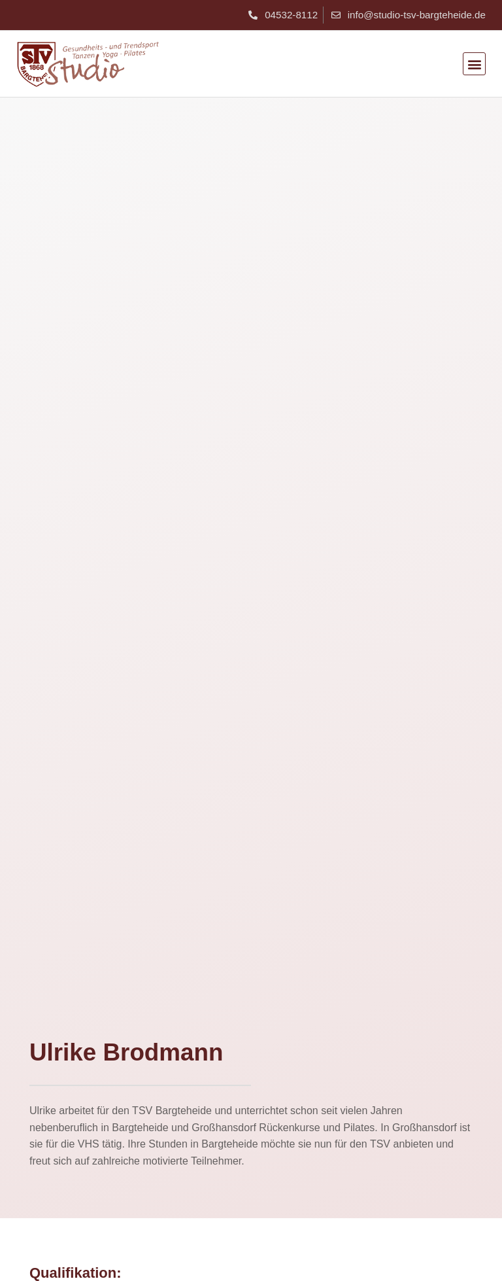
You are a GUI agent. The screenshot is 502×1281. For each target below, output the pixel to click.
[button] (474, 63)
